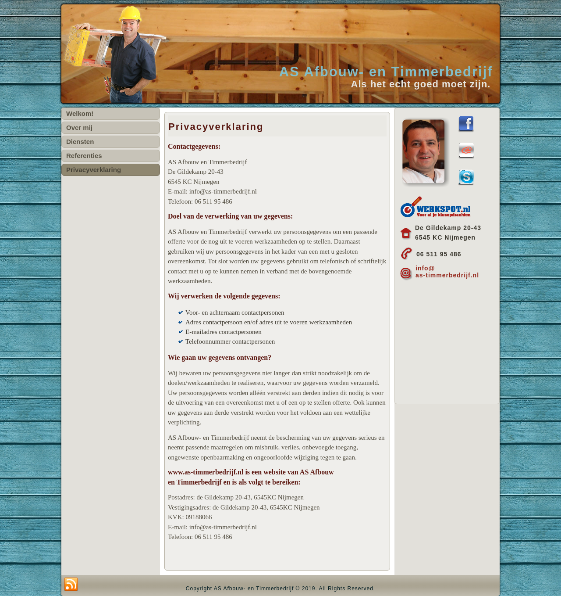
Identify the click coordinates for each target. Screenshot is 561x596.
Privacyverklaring (93, 169)
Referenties (84, 155)
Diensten (80, 141)
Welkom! (79, 113)
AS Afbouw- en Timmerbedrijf (386, 71)
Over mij (79, 127)
